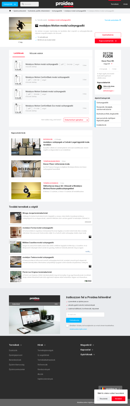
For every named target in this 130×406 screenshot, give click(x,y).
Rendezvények (44, 369)
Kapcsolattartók (108, 41)
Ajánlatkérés (108, 35)
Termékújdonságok (45, 350)
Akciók (40, 374)
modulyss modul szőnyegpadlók (75, 11)
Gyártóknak (86, 354)
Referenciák (43, 365)
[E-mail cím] (85, 314)
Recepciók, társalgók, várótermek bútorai (108, 108)
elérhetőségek (108, 91)
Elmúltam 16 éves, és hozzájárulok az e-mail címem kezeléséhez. (92, 325)
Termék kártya (50, 217)
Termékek (14, 345)
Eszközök (13, 350)
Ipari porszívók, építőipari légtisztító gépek (108, 119)
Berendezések (15, 360)
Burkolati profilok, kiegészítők (108, 114)
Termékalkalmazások (46, 360)
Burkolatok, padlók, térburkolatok (39, 11)
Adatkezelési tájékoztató (78, 329)
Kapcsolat (86, 349)
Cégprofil (108, 62)
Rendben (118, 399)
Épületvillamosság (16, 365)
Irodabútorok (108, 125)
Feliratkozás (74, 320)
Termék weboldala (112, 20)
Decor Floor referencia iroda (50, 170)
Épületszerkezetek (20, 11)
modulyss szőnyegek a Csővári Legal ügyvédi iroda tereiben (50, 148)
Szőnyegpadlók (57, 11)
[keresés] (30, 4)
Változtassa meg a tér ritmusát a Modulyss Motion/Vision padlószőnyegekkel (50, 192)
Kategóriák (8, 4)
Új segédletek (43, 355)
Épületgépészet (15, 355)
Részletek (103, 399)
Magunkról (86, 345)
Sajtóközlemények (45, 379)
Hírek (40, 345)
